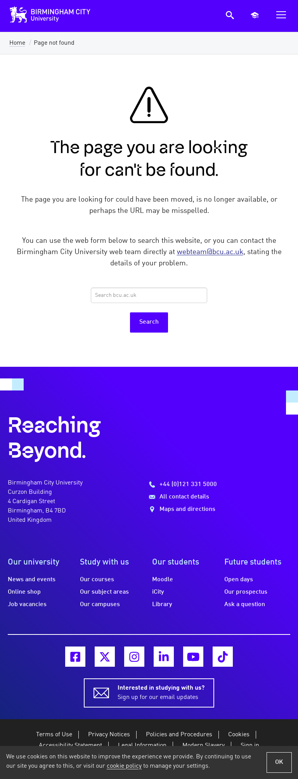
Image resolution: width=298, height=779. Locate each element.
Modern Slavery (203, 745)
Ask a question (244, 604)
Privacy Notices (109, 735)
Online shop (24, 592)
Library (162, 604)
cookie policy (124, 766)
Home (17, 43)
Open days (238, 580)
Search (149, 322)
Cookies (238, 735)
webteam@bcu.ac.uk (210, 252)
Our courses (97, 580)
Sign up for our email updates (161, 692)
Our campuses (100, 604)
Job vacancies (27, 604)
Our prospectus (245, 592)
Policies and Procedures (179, 735)
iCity (158, 592)
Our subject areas (104, 592)
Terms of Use (54, 735)
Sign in (250, 745)
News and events (31, 580)
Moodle (162, 580)
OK (279, 762)
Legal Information (142, 745)
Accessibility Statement (70, 745)
